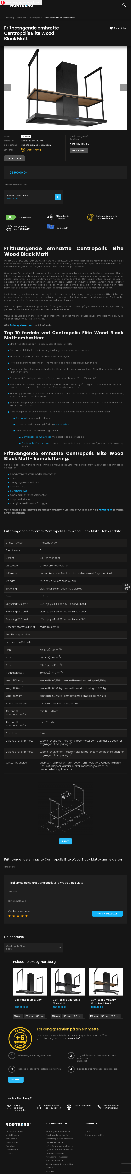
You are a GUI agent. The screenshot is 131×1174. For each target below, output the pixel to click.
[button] (7, 87)
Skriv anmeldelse (107, 913)
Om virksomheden (14, 1131)
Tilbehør (50, 1167)
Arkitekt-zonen (13, 1135)
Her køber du (12, 1138)
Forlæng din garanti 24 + (106, 217)
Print (65, 841)
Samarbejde (12, 1149)
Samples (50, 1171)
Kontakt (9, 1153)
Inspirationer (12, 1142)
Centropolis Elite (33, 947)
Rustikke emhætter (55, 1142)
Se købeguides (14, 158)
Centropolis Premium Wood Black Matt (103, 1001)
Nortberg (10, 17)
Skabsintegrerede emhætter (60, 1138)
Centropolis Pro (62, 424)
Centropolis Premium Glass (36, 436)
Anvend (16, 1079)
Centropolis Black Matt (28, 999)
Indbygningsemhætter (57, 1157)
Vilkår (88, 1131)
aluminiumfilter (18, 490)
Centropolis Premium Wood (37, 443)
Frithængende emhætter (58, 1131)
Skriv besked (79, 150)
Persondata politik (94, 1135)
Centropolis (22, 417)
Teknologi (10, 1146)
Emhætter (21, 17)
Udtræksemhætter (55, 1160)
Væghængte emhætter (57, 1135)
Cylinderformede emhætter (59, 1149)
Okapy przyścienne (55, 1153)
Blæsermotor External (17, 195)
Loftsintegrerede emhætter (60, 1146)
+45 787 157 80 (79, 143)
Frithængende (35, 17)
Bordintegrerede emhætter (59, 1164)
